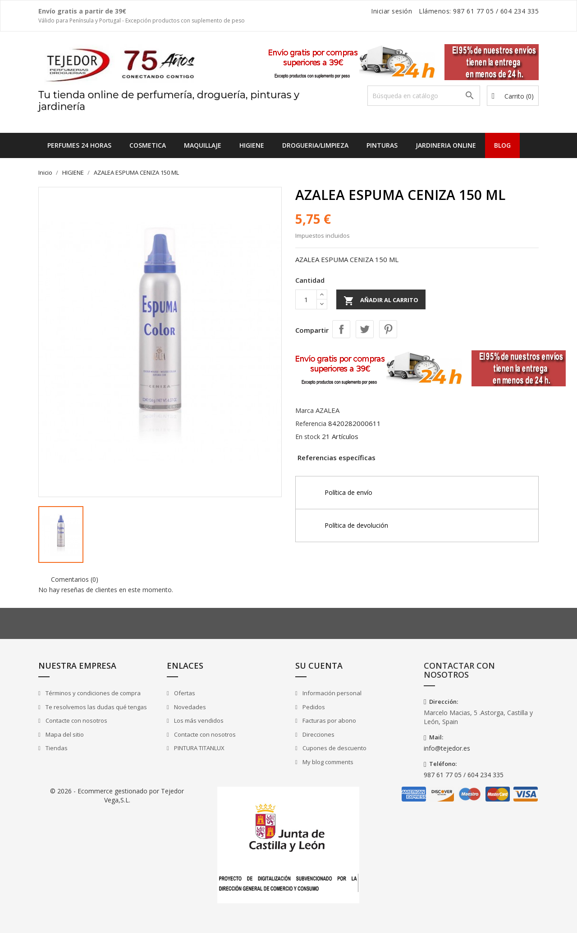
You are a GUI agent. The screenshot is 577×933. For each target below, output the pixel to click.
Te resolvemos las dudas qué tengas (95, 707)
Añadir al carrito (380, 300)
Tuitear (365, 329)
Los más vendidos (198, 720)
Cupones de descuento (333, 748)
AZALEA (327, 410)
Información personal (331, 693)
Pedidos (313, 707)
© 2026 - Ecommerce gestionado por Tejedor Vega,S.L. (117, 795)
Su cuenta (319, 665)
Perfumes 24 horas (79, 145)
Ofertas (184, 693)
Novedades (189, 707)
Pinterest (388, 329)
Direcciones (317, 734)
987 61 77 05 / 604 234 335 (464, 774)
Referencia (310, 423)
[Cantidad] (306, 299)
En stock (307, 436)
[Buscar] (423, 96)
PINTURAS (382, 145)
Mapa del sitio (64, 734)
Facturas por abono (328, 720)
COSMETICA (147, 145)
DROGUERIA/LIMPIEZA (315, 145)
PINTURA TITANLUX (198, 748)
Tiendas (56, 748)
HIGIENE (251, 145)
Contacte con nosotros (75, 720)
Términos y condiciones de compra (92, 693)
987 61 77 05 (473, 11)
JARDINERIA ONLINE (446, 145)
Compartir (341, 329)
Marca (304, 410)
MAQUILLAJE (202, 145)
